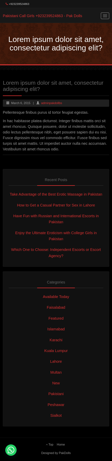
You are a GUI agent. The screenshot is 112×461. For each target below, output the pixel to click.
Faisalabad (56, 307)
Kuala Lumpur (56, 351)
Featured (56, 318)
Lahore (56, 361)
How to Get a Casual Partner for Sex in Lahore (56, 205)
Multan (56, 372)
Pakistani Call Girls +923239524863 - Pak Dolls (42, 16)
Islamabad (56, 329)
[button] (11, 450)
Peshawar (56, 405)
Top (49, 444)
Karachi (56, 340)
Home (61, 444)
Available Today (56, 297)
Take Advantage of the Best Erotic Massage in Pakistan (56, 194)
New (56, 383)
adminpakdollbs (51, 103)
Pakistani (56, 394)
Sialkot (56, 415)
